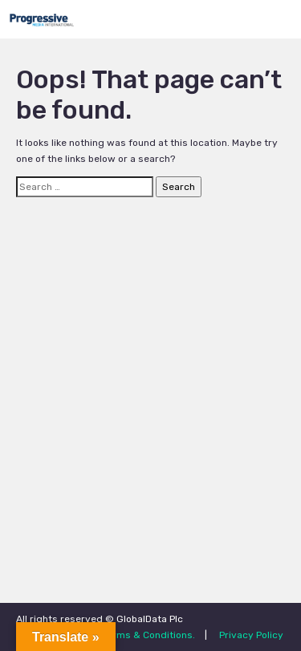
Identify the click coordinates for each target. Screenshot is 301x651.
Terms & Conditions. (148, 635)
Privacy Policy (251, 635)
